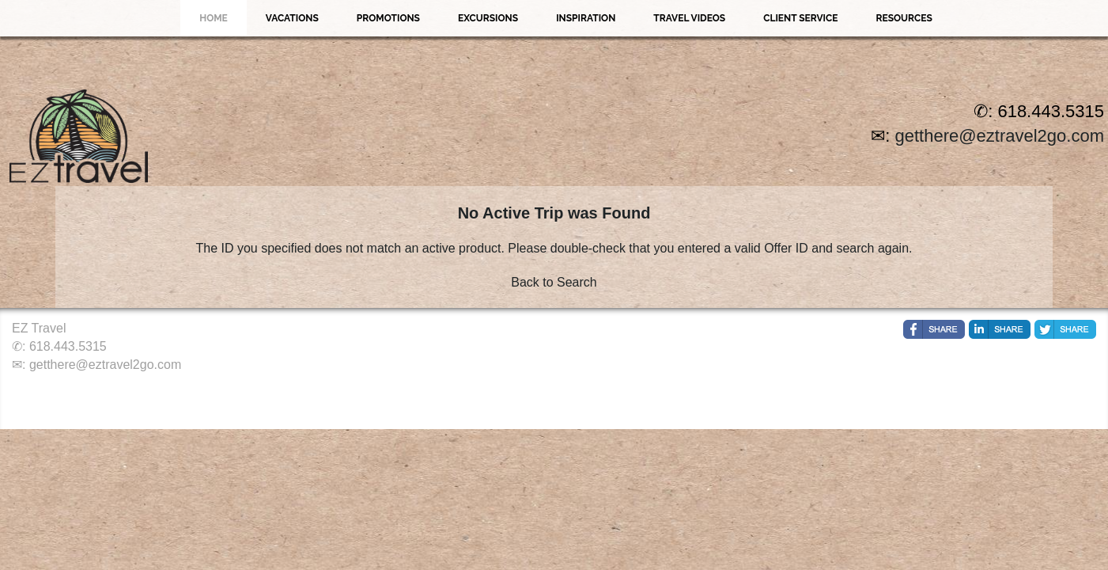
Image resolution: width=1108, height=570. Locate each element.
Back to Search (554, 282)
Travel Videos (689, 18)
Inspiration (585, 18)
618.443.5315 (68, 346)
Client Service (800, 18)
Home (213, 18)
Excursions (488, 18)
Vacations (292, 18)
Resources (903, 18)
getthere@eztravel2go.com (999, 136)
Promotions (388, 18)
